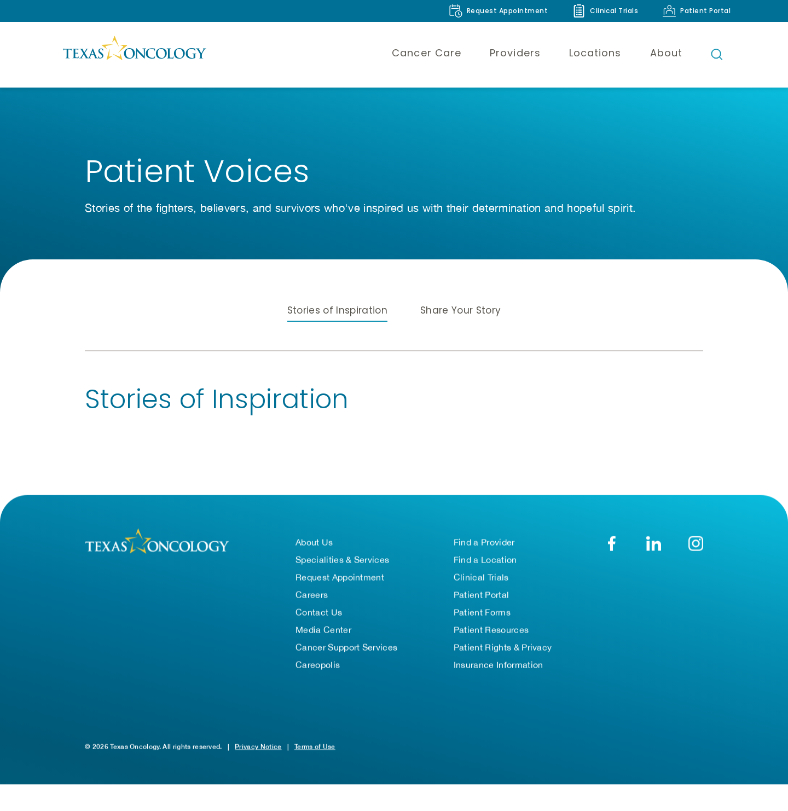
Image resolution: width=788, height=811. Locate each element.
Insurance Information (498, 665)
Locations (595, 53)
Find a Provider (484, 542)
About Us (314, 542)
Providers (515, 53)
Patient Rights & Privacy (503, 647)
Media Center (323, 630)
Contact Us (319, 612)
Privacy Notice (258, 747)
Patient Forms (482, 612)
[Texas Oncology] (134, 54)
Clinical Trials (481, 577)
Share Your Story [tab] (460, 310)
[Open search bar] (717, 54)
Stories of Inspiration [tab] (337, 310)
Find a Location (485, 560)
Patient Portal (481, 595)
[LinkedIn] (653, 543)
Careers (312, 595)
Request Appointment (340, 577)
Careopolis (318, 665)
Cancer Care (426, 53)
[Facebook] (611, 543)
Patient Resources (491, 630)
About (666, 53)
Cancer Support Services (346, 647)
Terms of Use (314, 747)
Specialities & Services (342, 560)
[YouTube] (695, 543)
